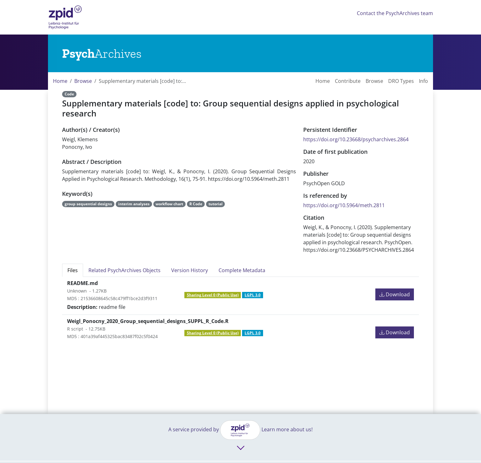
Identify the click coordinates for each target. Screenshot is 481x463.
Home (60, 81)
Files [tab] (72, 270)
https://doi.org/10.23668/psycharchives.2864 (356, 139)
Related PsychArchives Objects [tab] (124, 270)
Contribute (348, 81)
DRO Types (401, 81)
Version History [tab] (189, 270)
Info (423, 81)
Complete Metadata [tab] (242, 270)
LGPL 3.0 (253, 295)
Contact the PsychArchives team (395, 13)
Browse (83, 81)
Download (394, 294)
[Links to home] (101, 53)
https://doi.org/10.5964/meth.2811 (344, 205)
